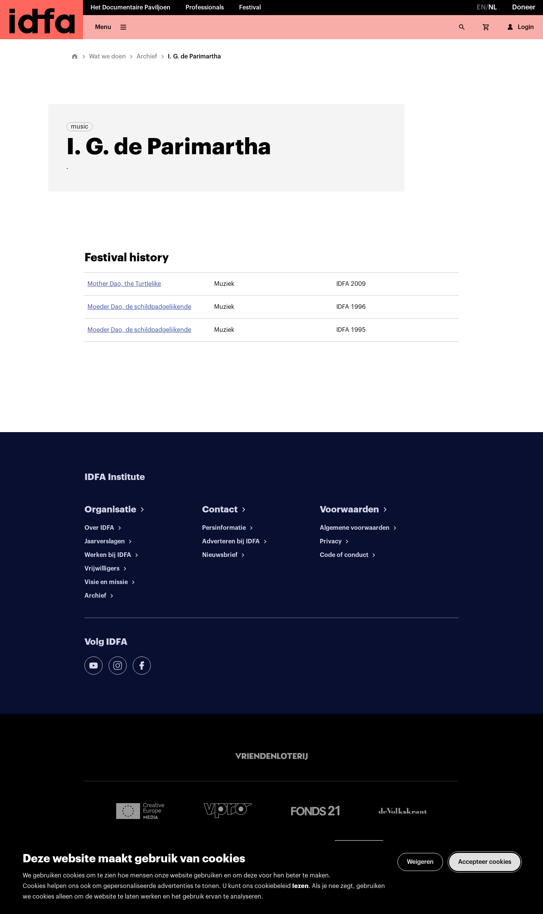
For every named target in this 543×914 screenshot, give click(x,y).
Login (520, 27)
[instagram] (118, 665)
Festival (250, 8)
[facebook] (142, 665)
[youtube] (93, 665)
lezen (300, 886)
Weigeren (420, 862)
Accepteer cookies (484, 862)
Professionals (205, 8)
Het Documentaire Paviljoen (130, 8)
